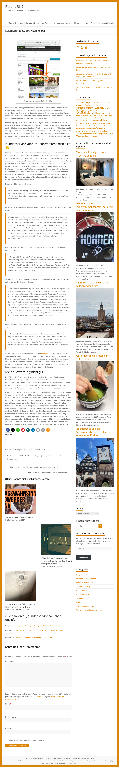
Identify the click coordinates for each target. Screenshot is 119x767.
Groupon (44, 353)
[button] (8, 430)
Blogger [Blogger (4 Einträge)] (78, 105)
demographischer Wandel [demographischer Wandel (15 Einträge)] (89, 107)
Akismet (40, 697)
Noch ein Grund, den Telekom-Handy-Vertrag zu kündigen (31, 467)
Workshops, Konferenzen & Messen (90, 610)
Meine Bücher (18, 761)
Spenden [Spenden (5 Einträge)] (84, 128)
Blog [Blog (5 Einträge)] (107, 103)
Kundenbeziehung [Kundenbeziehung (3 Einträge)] (81, 121)
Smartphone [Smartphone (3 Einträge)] (103, 126)
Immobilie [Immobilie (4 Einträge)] (79, 118)
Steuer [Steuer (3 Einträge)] (89, 128)
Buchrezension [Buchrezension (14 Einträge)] (92, 105)
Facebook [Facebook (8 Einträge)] (102, 115)
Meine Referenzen (81, 23)
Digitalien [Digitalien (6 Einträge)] (93, 110)
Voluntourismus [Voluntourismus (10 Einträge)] (83, 136)
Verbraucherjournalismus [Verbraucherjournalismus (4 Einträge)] (93, 131)
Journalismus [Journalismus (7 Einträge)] (100, 118)
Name (8, 704)
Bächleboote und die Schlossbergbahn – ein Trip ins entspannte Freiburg (93, 432)
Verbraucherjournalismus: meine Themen (35, 23)
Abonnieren (83, 558)
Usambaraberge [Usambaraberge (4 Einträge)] (81, 131)
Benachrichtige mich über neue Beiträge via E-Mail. (27, 741)
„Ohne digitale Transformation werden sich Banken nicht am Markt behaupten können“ (56, 561)
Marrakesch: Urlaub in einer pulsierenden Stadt (92, 284)
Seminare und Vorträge (62, 23)
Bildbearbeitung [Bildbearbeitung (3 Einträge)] (101, 103)
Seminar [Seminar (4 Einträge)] (91, 126)
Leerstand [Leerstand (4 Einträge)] (89, 121)
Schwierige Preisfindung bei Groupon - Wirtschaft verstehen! (36, 626)
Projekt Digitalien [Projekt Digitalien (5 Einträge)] (82, 126)
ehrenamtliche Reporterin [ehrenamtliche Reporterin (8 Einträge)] (86, 115)
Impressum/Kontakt (106, 23)
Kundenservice (39, 450)
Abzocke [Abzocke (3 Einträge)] (78, 103)
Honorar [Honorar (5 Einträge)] (109, 116)
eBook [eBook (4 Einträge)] (99, 113)
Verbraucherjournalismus (56, 456)
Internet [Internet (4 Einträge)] (92, 118)
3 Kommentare (14, 459)
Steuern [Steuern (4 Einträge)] (93, 128)
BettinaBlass (13, 456)
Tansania (79, 598)
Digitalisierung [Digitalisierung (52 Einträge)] (86, 112)
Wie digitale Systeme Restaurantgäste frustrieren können (46, 473)
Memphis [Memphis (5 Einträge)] (96, 121)
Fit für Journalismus (97, 761)
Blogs (93, 23)
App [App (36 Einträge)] (88, 102)
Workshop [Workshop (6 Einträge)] (94, 136)
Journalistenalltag (83, 587)
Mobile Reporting (83, 590)
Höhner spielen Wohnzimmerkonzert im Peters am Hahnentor (94, 207)
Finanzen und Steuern (84, 583)
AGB (75, 763)
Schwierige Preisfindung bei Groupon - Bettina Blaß (32, 637)
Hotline (28, 450)
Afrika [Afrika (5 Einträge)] (83, 103)
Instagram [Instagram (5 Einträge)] (86, 118)
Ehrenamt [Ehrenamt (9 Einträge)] (106, 113)
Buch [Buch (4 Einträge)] (82, 105)
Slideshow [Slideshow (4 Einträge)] (97, 126)
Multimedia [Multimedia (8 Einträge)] (92, 123)
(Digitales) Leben (40, 456)
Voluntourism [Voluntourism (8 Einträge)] (107, 134)
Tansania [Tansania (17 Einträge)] (100, 128)
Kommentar (10, 661)
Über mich (12, 23)
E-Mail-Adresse (11, 717)
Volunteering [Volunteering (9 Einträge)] (96, 134)
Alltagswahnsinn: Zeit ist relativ (19, 517)
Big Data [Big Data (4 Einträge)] (94, 103)
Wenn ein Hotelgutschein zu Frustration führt (92, 154)
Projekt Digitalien (83, 594)
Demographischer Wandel (86, 579)
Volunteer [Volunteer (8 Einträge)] (87, 134)
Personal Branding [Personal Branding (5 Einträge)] (104, 123)
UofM (78, 602)
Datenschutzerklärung (65, 763)
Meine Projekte (28, 761)
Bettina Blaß (16, 6)
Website (8, 729)
